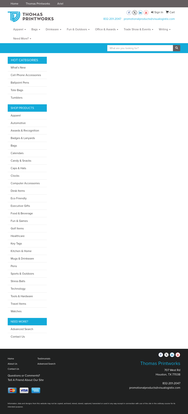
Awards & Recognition (25, 130)
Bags (35, 29)
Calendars (17, 153)
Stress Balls (18, 281)
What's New (18, 67)
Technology (18, 289)
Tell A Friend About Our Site (26, 380)
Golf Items (17, 228)
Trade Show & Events (138, 29)
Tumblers (16, 98)
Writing (165, 29)
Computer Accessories (25, 183)
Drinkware (53, 29)
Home (14, 3)
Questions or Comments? (24, 375)
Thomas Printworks (38, 3)
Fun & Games (19, 221)
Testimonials (43, 358)
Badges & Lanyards (23, 138)
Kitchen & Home (21, 251)
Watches (16, 311)
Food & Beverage (22, 213)
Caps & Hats (18, 168)
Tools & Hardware (22, 296)
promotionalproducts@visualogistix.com (149, 19)
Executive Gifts (20, 206)
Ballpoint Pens (20, 82)
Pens (14, 266)
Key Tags (16, 243)
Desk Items (18, 191)
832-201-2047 (112, 19)
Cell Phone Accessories (26, 75)
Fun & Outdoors (78, 29)
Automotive (18, 123)
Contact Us (18, 336)
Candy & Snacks (21, 161)
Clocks (15, 176)
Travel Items (18, 304)
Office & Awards (106, 29)
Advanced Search (22, 329)
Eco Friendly (19, 198)
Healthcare (18, 236)
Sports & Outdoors (22, 273)
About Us (12, 364)
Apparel (19, 29)
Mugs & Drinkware (22, 258)
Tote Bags (17, 90)
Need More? (22, 38)
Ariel (60, 3)
